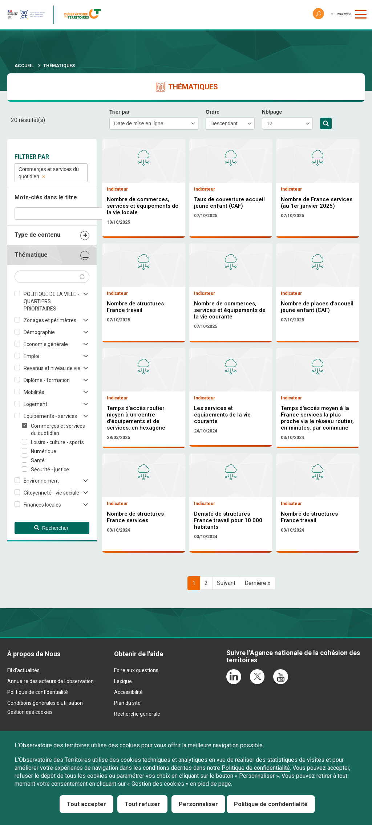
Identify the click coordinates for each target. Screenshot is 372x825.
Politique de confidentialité (256, 767)
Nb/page (272, 112)
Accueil (24, 65)
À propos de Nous (33, 714)
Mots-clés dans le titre (46, 197)
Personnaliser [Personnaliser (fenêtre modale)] (198, 804)
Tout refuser (142, 804)
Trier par (119, 112)
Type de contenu (37, 234)
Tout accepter (86, 804)
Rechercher (325, 124)
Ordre (212, 112)
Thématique (31, 254)
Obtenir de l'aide (138, 714)
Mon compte (333, 14)
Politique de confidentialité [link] (271, 804)
